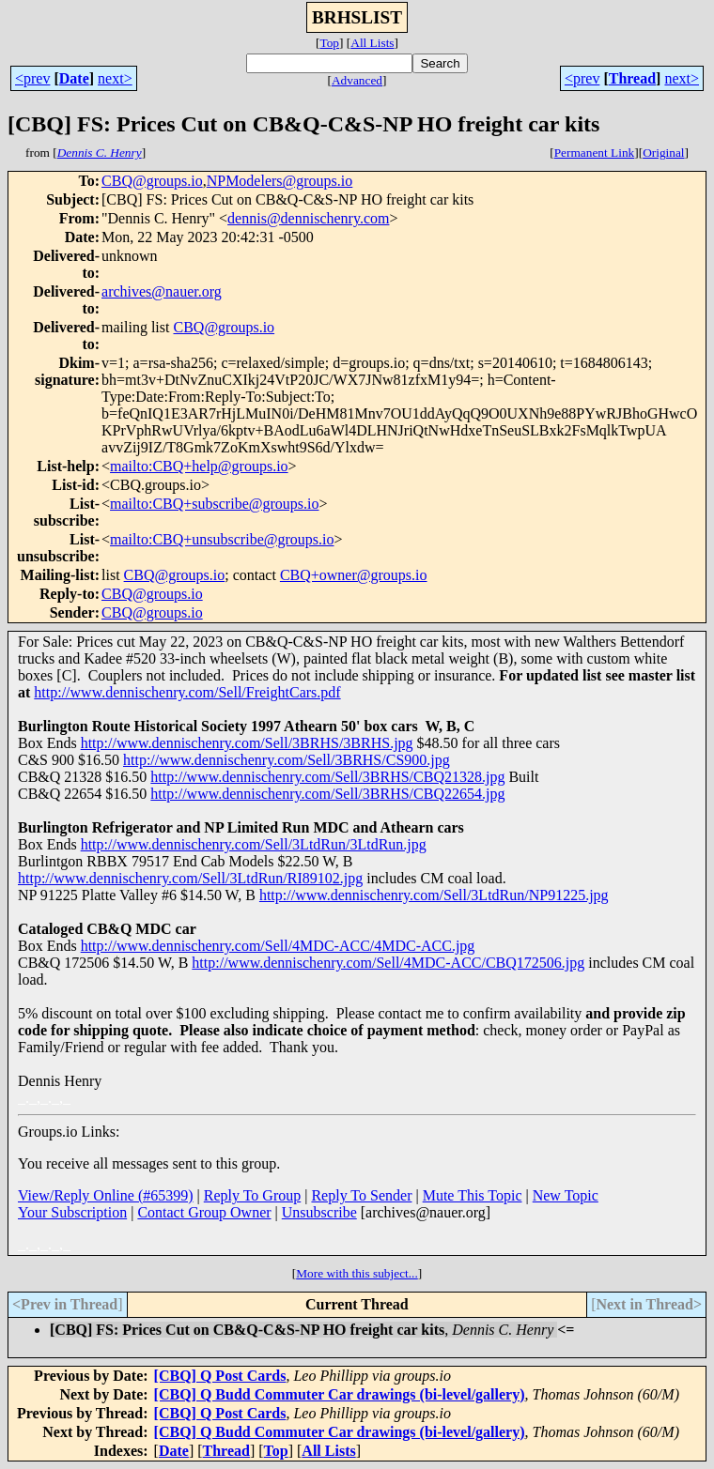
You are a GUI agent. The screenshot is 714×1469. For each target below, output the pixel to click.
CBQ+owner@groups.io (353, 575)
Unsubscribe (319, 1212)
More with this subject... (357, 1273)
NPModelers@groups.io (280, 181)
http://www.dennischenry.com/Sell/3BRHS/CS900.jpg (286, 760)
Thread (632, 78)
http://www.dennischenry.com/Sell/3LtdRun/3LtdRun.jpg (254, 844)
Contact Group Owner (204, 1212)
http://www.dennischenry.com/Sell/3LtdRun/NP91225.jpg (434, 895)
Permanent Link (594, 152)
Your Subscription (72, 1212)
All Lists (372, 43)
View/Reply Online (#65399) (106, 1195)
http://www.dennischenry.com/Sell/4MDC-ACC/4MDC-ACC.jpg (278, 946)
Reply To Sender (361, 1195)
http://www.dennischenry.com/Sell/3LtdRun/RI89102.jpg (190, 878)
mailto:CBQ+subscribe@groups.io (214, 504)
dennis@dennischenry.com (308, 218)
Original (663, 152)
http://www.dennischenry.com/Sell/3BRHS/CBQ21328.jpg (327, 777)
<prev (32, 78)
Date (74, 78)
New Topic (565, 1195)
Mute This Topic (472, 1195)
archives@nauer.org (161, 291)
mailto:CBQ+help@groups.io (199, 466)
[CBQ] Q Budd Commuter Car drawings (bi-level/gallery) (339, 1394)
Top (329, 43)
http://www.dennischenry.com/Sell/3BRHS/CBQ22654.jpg (327, 794)
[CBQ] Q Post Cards (220, 1376)
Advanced (357, 80)
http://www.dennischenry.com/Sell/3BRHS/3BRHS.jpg (247, 743)
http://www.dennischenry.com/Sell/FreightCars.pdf (187, 692)
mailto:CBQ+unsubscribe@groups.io (222, 539)
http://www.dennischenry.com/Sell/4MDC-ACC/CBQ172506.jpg (388, 963)
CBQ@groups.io (152, 181)
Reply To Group (252, 1195)
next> (115, 78)
